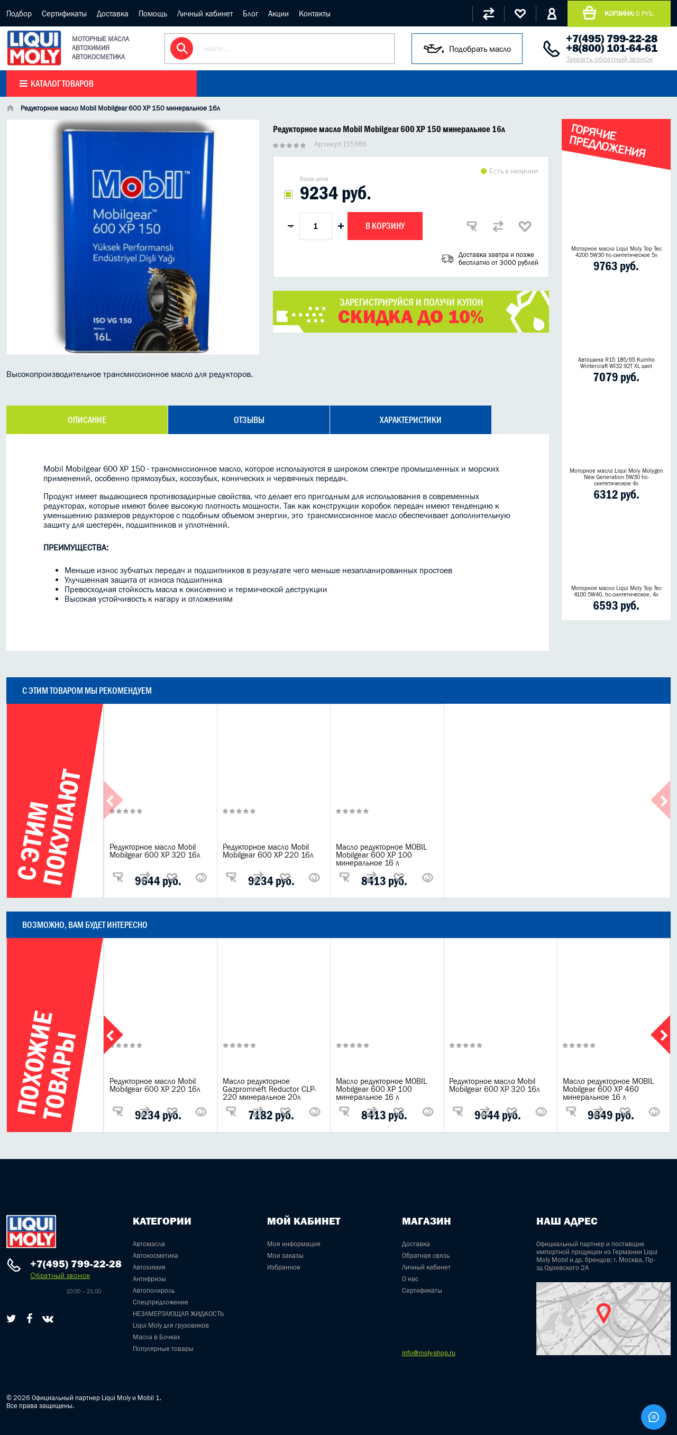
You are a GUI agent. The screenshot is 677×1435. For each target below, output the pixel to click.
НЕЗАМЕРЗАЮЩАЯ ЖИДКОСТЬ (178, 1314)
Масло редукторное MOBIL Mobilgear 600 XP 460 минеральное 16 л (608, 1089)
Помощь (153, 13)
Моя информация (294, 1244)
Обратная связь (426, 1255)
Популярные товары (163, 1349)
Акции (278, 13)
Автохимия (149, 1267)
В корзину (385, 225)
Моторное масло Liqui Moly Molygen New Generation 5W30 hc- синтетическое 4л (616, 476)
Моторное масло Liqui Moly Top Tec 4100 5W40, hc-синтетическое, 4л (616, 591)
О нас (410, 1279)
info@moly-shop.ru (428, 1353)
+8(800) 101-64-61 (611, 48)
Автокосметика (155, 1255)
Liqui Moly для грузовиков (171, 1325)
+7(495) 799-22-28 (611, 38)
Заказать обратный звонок (609, 59)
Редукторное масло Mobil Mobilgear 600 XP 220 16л (268, 851)
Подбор (19, 13)
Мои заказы (285, 1255)
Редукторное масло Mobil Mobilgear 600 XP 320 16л (154, 851)
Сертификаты (64, 13)
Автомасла (149, 1244)
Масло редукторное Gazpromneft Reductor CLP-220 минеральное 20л (269, 1089)
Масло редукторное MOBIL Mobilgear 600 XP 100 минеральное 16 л (381, 855)
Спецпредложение (160, 1302)
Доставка (113, 13)
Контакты (315, 13)
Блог (250, 13)
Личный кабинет (205, 13)
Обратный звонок (60, 1276)
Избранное (283, 1267)
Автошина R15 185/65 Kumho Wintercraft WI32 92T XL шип (616, 362)
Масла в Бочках (156, 1337)
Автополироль (154, 1290)
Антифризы (149, 1279)
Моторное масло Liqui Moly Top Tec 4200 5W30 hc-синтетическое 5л (616, 251)
